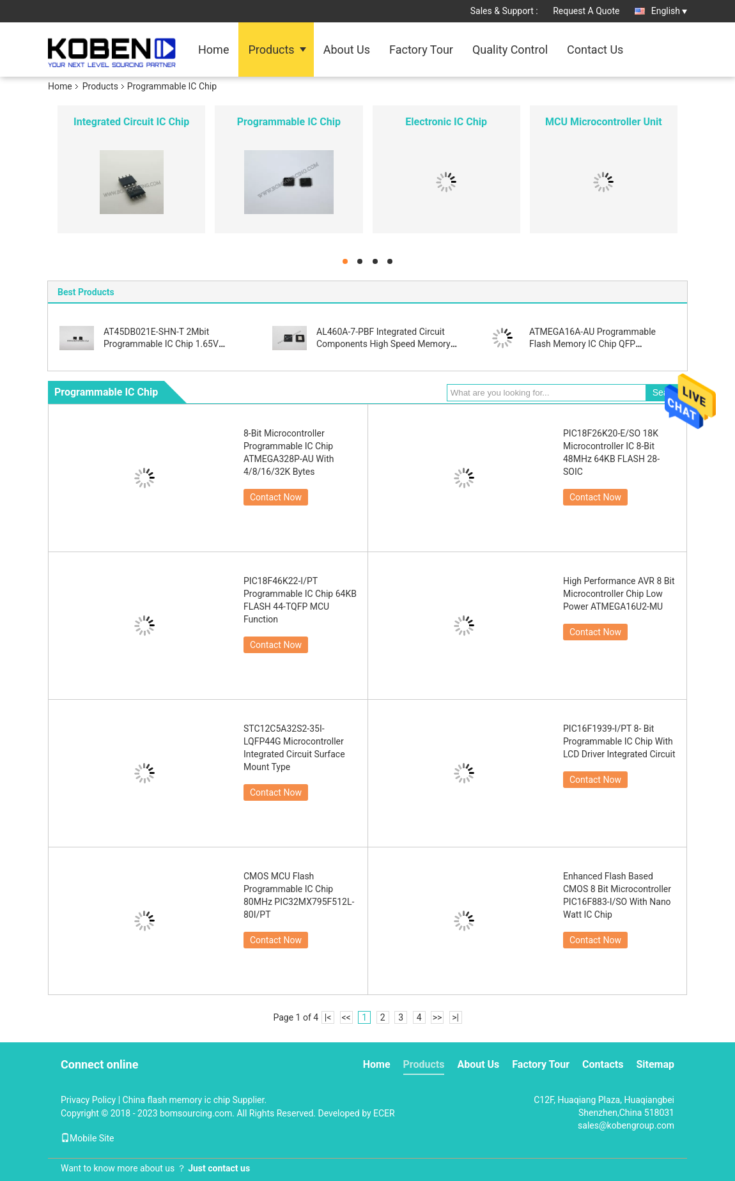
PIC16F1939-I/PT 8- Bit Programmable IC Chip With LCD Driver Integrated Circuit (619, 741)
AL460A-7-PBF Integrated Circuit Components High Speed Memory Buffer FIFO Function (383, 344)
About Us (346, 49)
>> (437, 1017)
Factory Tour (421, 49)
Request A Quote (586, 11)
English (669, 11)
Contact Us (595, 49)
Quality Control (510, 49)
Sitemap (655, 1064)
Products (271, 49)
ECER (384, 1113)
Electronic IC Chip (446, 122)
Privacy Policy (88, 1100)
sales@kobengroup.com (626, 1125)
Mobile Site (87, 1138)
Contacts (602, 1064)
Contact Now (276, 497)
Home (213, 49)
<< (346, 1017)
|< (328, 1017)
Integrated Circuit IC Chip (131, 122)
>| (455, 1017)
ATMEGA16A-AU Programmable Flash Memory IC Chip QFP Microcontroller (592, 344)
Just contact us (219, 1168)
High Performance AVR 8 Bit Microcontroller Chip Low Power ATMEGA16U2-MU (619, 594)
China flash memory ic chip (176, 1100)
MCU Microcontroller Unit (603, 122)
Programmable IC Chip (289, 122)
